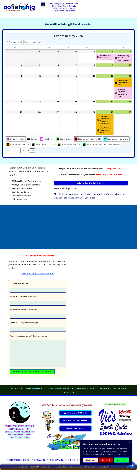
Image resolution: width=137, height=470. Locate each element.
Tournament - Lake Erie (115, 139)
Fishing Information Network (74, 467)
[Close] (129, 442)
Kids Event (46, 139)
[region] (106, 452)
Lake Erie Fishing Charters (64, 8)
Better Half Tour (15, 139)
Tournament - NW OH (43, 144)
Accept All (121, 460)
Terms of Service (103, 467)
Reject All (106, 460)
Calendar (68, 392)
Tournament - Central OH (87, 139)
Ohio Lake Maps (34, 388)
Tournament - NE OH (17, 144)
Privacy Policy (91, 467)
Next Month (38, 42)
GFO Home (16, 388)
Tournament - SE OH (69, 144)
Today (27, 42)
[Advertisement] (109, 8)
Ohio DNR (104, 388)
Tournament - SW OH (94, 144)
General (32, 139)
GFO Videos (120, 388)
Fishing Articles (85, 388)
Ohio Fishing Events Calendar (64, 6)
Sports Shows (64, 139)
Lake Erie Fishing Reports (64, 10)
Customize (90, 460)
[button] (43, 4)
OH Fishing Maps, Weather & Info (64, 3)
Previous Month (15, 42)
